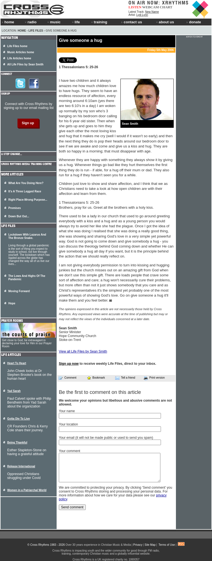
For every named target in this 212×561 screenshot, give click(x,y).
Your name (67, 411)
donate (193, 22)
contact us (131, 22)
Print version (154, 378)
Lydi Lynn (142, 14)
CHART (166, 7)
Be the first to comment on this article (100, 392)
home (8, 22)
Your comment (69, 451)
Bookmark (96, 377)
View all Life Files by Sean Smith (83, 351)
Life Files (35, 30)
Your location (68, 424)
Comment (67, 378)
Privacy (137, 544)
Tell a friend (125, 378)
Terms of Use (166, 544)
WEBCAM (150, 7)
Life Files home (17, 46)
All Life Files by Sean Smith (25, 64)
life (75, 22)
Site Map (150, 544)
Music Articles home (20, 52)
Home (22, 30)
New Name (152, 11)
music (53, 22)
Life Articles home (19, 58)
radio (30, 22)
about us (164, 22)
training (98, 22)
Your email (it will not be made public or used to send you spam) (106, 438)
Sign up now (69, 364)
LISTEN (135, 7)
